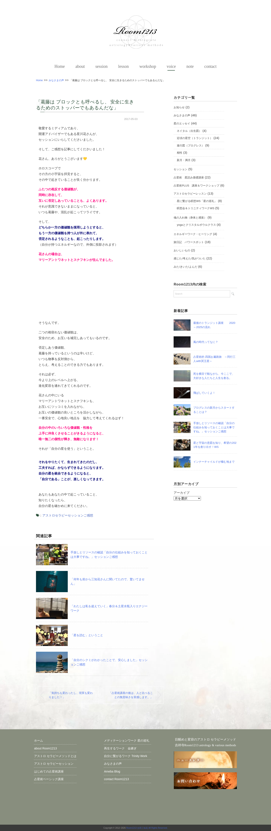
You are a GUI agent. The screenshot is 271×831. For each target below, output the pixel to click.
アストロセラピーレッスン (190, 193)
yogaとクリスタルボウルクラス (196, 225)
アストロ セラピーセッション (53, 763)
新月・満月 (184, 160)
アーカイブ (181, 493)
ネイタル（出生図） (189, 130)
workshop (147, 66)
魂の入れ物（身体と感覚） (190, 217)
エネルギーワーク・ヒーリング (193, 234)
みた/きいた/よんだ (185, 267)
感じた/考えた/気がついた (189, 258)
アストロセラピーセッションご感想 (67, 515)
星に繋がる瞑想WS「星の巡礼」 (197, 201)
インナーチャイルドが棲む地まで (214, 462)
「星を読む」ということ (87, 635)
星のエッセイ (182, 123)
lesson (123, 66)
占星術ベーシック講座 (49, 779)
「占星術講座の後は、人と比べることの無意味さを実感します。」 (130, 695)
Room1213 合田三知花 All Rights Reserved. (146, 828)
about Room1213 (45, 748)
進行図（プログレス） (190, 145)
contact (210, 66)
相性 (179, 153)
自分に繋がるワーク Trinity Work (127, 755)
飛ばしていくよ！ (205, 393)
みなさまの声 (182, 115)
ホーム (38, 740)
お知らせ (179, 107)
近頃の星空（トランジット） (195, 138)
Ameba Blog (112, 771)
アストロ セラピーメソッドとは (55, 755)
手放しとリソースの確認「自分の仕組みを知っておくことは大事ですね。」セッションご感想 (214, 427)
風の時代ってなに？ (207, 342)
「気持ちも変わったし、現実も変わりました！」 (71, 695)
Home (59, 66)
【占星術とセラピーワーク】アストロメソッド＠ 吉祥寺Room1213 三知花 (135, 32)
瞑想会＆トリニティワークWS (195, 208)
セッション (180, 169)
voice (171, 66)
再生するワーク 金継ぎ (120, 748)
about (80, 66)
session (101, 66)
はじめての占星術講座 (49, 771)
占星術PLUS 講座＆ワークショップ (196, 185)
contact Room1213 (116, 779)
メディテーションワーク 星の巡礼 (126, 740)
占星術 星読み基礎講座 (189, 177)
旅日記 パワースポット (189, 242)
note (190, 66)
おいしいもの (182, 250)
